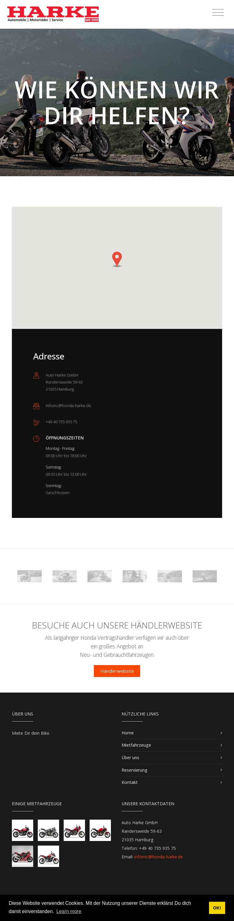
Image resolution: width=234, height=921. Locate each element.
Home (128, 733)
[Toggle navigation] (218, 12)
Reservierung (134, 770)
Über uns (130, 757)
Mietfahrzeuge (136, 745)
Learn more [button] (68, 911)
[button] (117, 259)
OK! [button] (217, 907)
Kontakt (130, 782)
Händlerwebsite (117, 671)
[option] (29, 576)
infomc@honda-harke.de (158, 857)
